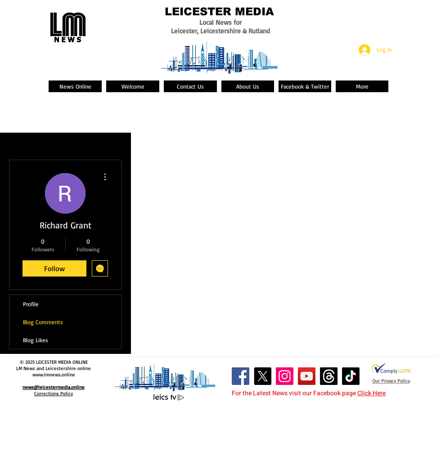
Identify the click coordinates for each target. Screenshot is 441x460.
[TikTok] (351, 376)
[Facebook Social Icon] (240, 376)
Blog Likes (35, 340)
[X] (262, 376)
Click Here (371, 393)
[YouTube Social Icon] (306, 376)
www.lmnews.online (53, 374)
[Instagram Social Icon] (284, 376)
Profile (31, 304)
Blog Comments (43, 322)
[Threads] (329, 376)
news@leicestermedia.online (53, 387)
